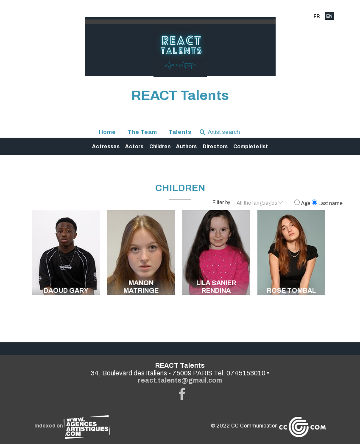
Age (303, 203)
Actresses (106, 146)
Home (107, 132)
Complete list (250, 146)
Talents (179, 132)
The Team (142, 132)
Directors (215, 146)
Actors (134, 146)
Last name (327, 203)
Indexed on (72, 426)
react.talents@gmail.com (180, 380)
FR (316, 16)
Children (159, 146)
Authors (186, 146)
